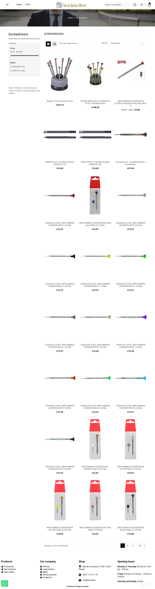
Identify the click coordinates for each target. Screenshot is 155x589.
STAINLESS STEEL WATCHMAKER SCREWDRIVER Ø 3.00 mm (59, 468)
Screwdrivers (18, 34)
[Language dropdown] (19, 4)
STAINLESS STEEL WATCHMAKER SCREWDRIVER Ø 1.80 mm (59, 407)
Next (144, 545)
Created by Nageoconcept (77, 586)
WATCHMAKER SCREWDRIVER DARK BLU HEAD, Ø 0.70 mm (95, 224)
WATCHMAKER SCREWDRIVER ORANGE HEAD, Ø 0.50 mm (95, 468)
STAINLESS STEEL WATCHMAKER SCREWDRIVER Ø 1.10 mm (95, 285)
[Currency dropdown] (28, 4)
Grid (48, 43)
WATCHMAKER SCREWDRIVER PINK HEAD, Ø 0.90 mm (95, 528)
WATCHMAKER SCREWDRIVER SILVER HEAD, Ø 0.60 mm (130, 468)
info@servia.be (89, 580)
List (54, 43)
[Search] (123, 4)
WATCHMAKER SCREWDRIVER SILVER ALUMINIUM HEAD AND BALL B (130, 103)
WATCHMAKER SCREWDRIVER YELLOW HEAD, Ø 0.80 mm (60, 528)
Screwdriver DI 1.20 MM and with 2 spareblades (131, 163)
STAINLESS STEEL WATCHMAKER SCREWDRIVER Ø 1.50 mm (95, 346)
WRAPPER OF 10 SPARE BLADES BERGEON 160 (95, 163)
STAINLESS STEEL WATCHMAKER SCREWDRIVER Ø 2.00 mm (95, 407)
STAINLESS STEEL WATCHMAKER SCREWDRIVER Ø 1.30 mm (130, 285)
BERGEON (19, 67)
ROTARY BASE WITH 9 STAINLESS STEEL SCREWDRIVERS (95, 102)
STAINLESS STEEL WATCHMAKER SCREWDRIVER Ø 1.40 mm (59, 346)
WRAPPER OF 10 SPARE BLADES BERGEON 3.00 (59, 163)
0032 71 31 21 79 (90, 575)
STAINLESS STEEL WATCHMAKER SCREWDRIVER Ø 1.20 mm (59, 224)
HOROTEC (19, 71)
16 (140, 546)
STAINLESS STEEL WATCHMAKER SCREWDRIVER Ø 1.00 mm (59, 285)
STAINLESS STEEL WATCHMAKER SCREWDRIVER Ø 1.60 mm (130, 346)
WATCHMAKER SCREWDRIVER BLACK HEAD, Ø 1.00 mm (130, 528)
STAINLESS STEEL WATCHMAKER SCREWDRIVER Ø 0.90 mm (130, 224)
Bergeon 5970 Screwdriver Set (60, 101)
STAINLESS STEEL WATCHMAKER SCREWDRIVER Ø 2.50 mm (130, 407)
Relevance (127, 43)
